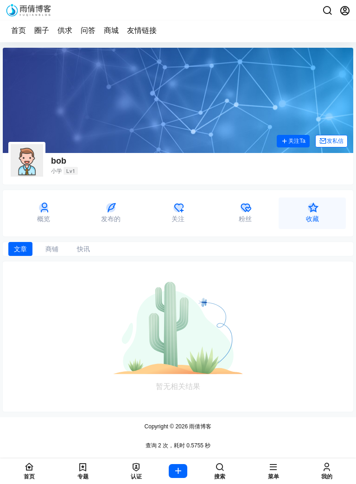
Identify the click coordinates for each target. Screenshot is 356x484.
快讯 (83, 249)
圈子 (41, 30)
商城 (111, 30)
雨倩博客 (199, 426)
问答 (88, 30)
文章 (20, 249)
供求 (64, 30)
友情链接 (142, 30)
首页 (18, 30)
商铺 (51, 249)
